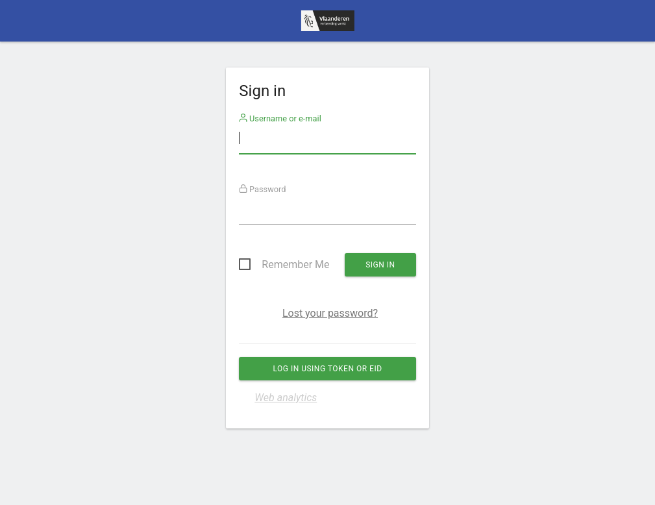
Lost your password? (330, 313)
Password (262, 189)
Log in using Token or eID (327, 368)
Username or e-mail (280, 118)
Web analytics (285, 397)
